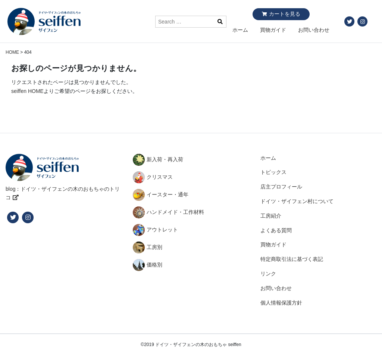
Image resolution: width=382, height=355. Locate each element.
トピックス (273, 172)
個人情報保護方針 (281, 303)
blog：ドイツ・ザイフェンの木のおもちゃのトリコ (63, 193)
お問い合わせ (313, 30)
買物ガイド (273, 30)
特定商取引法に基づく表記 (291, 259)
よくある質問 (276, 230)
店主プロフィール (281, 187)
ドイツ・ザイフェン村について (297, 201)
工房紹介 (270, 216)
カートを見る (284, 14)
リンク (268, 274)
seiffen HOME (27, 91)
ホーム (240, 30)
